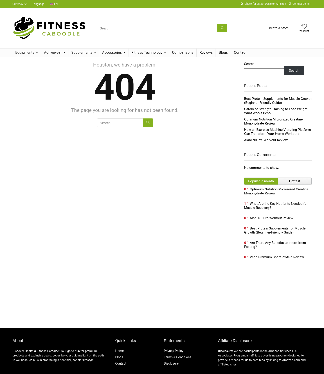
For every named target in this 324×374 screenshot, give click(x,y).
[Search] (222, 28)
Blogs (223, 52)
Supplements (81, 52)
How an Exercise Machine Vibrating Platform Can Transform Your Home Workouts (277, 132)
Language (38, 4)
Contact (240, 52)
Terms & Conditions (177, 357)
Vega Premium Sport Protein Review (277, 257)
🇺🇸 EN (54, 4)
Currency (17, 4)
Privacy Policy (173, 351)
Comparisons (183, 52)
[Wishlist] (304, 27)
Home (119, 351)
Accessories (112, 52)
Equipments (24, 52)
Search (249, 64)
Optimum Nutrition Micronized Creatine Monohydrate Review (273, 121)
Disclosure (171, 363)
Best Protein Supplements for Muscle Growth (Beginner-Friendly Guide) (278, 101)
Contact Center (301, 3)
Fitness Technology (146, 52)
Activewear (53, 52)
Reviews (206, 52)
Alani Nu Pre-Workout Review (266, 140)
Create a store (278, 28)
